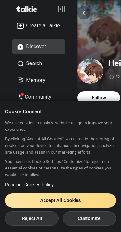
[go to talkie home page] (28, 9)
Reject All (32, 218)
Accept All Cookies (60, 200)
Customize (89, 218)
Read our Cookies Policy (29, 184)
